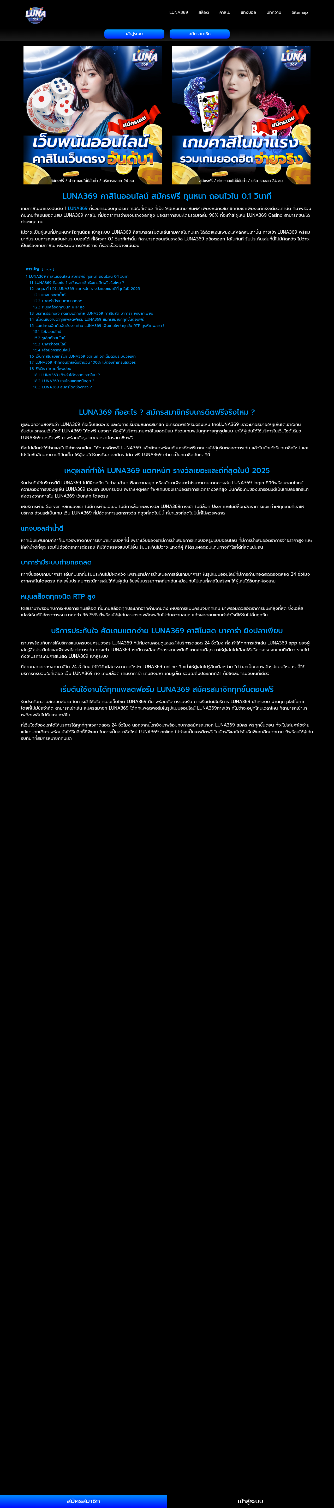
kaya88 (74, 1287)
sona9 (32, 1249)
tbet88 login (78, 1456)
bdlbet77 (108, 1193)
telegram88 (154, 1456)
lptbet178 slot (71, 1312)
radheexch (271, 1243)
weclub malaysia (217, 1475)
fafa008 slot (57, 1362)
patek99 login (183, 1400)
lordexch (50, 1249)
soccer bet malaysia (229, 1187)
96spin (247, 1375)
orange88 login (128, 1400)
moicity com (248, 1337)
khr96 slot (205, 1431)
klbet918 (95, 1299)
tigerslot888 (292, 1181)
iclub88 (244, 1231)
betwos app (183, 1406)
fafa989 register (289, 1249)
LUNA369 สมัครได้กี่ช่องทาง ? (74, 1106)
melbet (52, 1224)
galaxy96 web (177, 1425)
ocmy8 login (74, 1393)
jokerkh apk (89, 1431)
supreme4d (168, 1450)
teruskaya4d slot (215, 1456)
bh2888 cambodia (251, 1437)
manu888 (61, 1324)
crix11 (293, 1287)
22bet (197, 1243)
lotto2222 (52, 1381)
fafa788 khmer (188, 1418)
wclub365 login (107, 1475)
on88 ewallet (176, 1393)
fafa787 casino (245, 1356)
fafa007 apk (133, 1362)
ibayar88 (116, 1231)
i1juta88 (234, 1224)
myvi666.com (76, 1387)
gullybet (173, 1218)
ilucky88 (62, 1237)
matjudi (151, 1324)
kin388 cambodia (236, 1431)
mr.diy (92, 1343)
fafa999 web (84, 1349)
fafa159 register (41, 1418)
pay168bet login (217, 1400)
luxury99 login (222, 1375)
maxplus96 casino (277, 1324)
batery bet (252, 1293)
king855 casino (213, 1181)
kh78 (89, 1443)
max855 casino (178, 1324)
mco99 (262, 1331)
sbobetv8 (153, 1249)
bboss (54, 1193)
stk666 (197, 1443)
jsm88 (82, 1181)
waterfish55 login (71, 1475)
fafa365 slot (270, 1349)
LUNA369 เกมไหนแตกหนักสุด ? (77, 1091)
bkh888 (242, 1406)
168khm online (153, 1281)
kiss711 (240, 1287)
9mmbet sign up (144, 1268)
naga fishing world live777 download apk (162, 1368)
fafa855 (178, 1343)
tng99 (55, 1462)
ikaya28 (279, 1231)
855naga (34, 1268)
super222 (49, 1450)
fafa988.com (78, 1256)
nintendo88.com (276, 1387)
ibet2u (180, 1231)
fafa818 (213, 1418)
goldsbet (71, 1224)
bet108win (36, 1274)
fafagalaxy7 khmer (193, 1362)
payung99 (247, 1400)
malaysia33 (234, 1318)
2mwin (222, 1262)
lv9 (291, 1312)
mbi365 (154, 1331)
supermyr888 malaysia (130, 1450)
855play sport (61, 1268)
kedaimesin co (170, 1287)
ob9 (173, 1181)
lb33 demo (210, 1306)
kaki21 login (243, 1281)
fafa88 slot (56, 1356)
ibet (166, 1231)
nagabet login (171, 1387)
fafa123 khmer (114, 1356)
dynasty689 (201, 1412)
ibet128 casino (271, 1425)
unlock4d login (243, 1462)
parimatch (66, 1218)
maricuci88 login (91, 1324)
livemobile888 (263, 1306)
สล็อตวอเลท (220, 1256)
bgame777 (245, 1168)
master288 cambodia (149, 1437)
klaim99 (56, 1299)
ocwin (96, 1393)
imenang (101, 1237)
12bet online (64, 1262)
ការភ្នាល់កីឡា (295, 1368)
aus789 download (172, 1375)
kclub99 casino (137, 1287)
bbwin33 (72, 1193)
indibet (224, 1218)
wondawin (266, 1181)
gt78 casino (147, 1425)
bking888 (97, 1187)
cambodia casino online (132, 1256)
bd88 (90, 1193)
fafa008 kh (83, 1362)
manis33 (298, 1318)
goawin (228, 1243)
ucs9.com (214, 1462)
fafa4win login (156, 1418)
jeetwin (33, 1224)
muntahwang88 (122, 1381)
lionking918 (272, 1468)
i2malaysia (130, 1181)
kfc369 (287, 1256)
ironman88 (195, 1237)
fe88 (222, 1425)
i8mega (76, 1231)
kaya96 (92, 1287)
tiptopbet (35, 1462)
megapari (213, 1224)
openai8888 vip (93, 1400)
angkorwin (217, 1268)
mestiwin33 (152, 1337)
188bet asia (130, 1262)
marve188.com (126, 1324)
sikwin (90, 1224)
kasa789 (113, 1431)
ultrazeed (269, 1168)
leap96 (285, 1431)
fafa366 (95, 1418)
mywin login (141, 1387)
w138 (158, 1468)
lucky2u (134, 1443)
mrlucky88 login (199, 1312)
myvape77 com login (162, 1381)
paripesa (248, 1243)
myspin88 (49, 1387)
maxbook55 (208, 1324)
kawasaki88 (295, 1281)
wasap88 (247, 1475)
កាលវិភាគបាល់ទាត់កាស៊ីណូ (68, 1375)
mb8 (109, 1331)
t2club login (51, 1456)
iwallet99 (35, 1243)
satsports (163, 1243)
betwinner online (106, 1406)
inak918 (121, 1237)
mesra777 (128, 1337)
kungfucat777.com (78, 1306)
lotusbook (116, 1249)
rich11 (212, 1243)
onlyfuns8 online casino (50, 1400)
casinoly (230, 1293)
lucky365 (97, 1312)
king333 (197, 1287)
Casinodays (185, 1293)
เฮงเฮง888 (180, 1168)
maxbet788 (185, 1437)
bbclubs (36, 1193)
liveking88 (235, 1306)
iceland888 (222, 1231)
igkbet (261, 1231)
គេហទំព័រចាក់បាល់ (57, 1174)
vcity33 (52, 1468)
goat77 (187, 1181)
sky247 (242, 1218)
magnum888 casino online (141, 1318)
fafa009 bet (132, 1349)
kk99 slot (35, 1299)
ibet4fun (198, 1231)
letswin (188, 1306)
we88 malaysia (141, 1475)
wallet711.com (77, 1481)
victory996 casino (81, 1468)
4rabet (106, 1218)
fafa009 (108, 1349)
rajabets (297, 1218)
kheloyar (141, 1224)
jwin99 (208, 1281)
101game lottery (118, 1293)
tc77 (99, 1456)
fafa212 (249, 1343)
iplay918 (173, 1237)
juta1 (32, 1281)
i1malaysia (255, 1224)
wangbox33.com (241, 1468)
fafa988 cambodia (44, 1256)
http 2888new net (194, 1262)
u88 (184, 1462)
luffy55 (277, 1312)
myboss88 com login (225, 1381)
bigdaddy (122, 1243)
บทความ (273, 12)
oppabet (89, 1293)
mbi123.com (176, 1331)
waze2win (242, 1181)
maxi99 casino (215, 1437)
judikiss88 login (137, 1274)
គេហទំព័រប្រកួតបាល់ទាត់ (94, 1174)
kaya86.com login (45, 1287)
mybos (193, 1381)
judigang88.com (67, 1274)
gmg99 (81, 1425)
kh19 (129, 1431)
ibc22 (152, 1231)
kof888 (170, 1299)
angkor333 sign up (183, 1268)
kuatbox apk (193, 1299)
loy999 (214, 1368)
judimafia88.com (173, 1274)
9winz (181, 1243)
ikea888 (299, 1231)
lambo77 (266, 1431)
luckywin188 (255, 1312)
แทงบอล (248, 12)
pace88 (47, 1181)
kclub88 (110, 1287)
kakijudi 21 (269, 1281)
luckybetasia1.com (128, 1312)
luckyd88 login (164, 1312)
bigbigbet (209, 1406)
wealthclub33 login (179, 1475)
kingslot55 (219, 1287)
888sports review (43, 1293)
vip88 (108, 1468)
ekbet (194, 1224)
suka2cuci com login (228, 1443)
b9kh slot (287, 1268)
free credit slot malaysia (158, 1187)
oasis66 (33, 1393)
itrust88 (295, 1237)
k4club (66, 1181)
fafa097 (289, 1362)
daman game (39, 1218)
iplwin (191, 1218)
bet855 (33, 1168)
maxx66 (71, 1331)
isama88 (218, 1237)
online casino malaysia (263, 1174)
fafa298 (33, 1362)
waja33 (173, 1468)
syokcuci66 (268, 1450)
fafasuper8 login (265, 1418)
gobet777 (204, 1425)
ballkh (49, 1406)
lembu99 (169, 1306)
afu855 (32, 1406)
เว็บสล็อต (182, 1174)
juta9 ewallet (54, 1281)
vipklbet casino (133, 1468)
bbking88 (297, 1187)
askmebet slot (245, 1268)
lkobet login (110, 1443)
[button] (167, 1077)
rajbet (123, 1224)
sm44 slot (105, 1337)
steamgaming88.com (166, 1443)
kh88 (158, 1431)
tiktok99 (288, 1456)
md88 (278, 1331)
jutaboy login (185, 1281)
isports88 (274, 1237)
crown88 (96, 1412)
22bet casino (159, 1262)
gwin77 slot (242, 1425)
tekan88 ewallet (123, 1456)
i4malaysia (155, 1181)
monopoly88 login (283, 1337)
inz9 (157, 1237)
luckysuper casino (68, 1437)
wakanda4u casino (202, 1468)
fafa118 (283, 1343)
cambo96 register (44, 1412)
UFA (81, 1168)
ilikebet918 (39, 1237)
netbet (95, 1249)
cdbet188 (75, 1412)
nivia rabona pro (266, 1287)
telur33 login (182, 1456)
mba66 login (130, 1331)
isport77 (253, 1237)
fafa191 (108, 1343)
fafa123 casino (146, 1356)
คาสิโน (224, 12)
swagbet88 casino (235, 1450)
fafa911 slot (234, 1418)
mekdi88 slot (79, 1337)
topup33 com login (84, 1462)
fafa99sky (107, 1362)
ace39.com (65, 1368)
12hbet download (98, 1262)
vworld (33, 1187)
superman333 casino (83, 1450)
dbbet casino (173, 1412)
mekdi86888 (49, 1337)
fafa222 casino (255, 1249)
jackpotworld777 (64, 1243)
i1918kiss (96, 1231)
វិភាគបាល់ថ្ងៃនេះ (237, 1368)
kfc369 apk (37, 1262)
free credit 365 (268, 1187)
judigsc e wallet (102, 1274)
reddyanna (74, 1249)
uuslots (297, 1174)
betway (160, 1224)
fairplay (154, 1218)
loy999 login (38, 1368)
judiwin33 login (226, 1274)
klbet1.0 (75, 1299)
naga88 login (137, 1375)
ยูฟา (69, 1168)
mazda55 (92, 1331)
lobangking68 (40, 1312)
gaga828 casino (55, 1425)
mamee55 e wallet (267, 1318)
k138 (223, 1281)
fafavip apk (267, 1362)
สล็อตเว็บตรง (101, 1168)
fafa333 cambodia (183, 1349)
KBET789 (53, 1168)
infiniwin (140, 1237)
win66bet (269, 1475)
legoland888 (143, 1306)
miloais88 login (217, 1337)
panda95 (156, 1400)
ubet (196, 1462)
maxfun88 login (239, 1324)
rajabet (142, 1243)
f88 (275, 1412)
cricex (178, 1224)
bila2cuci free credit (63, 1187)
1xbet (122, 1218)
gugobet (276, 1218)
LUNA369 (179, 12)
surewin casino (198, 1450)
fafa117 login (201, 1343)
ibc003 (136, 1231)
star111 (292, 1243)
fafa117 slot (227, 1343)
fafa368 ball (37, 1349)
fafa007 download (234, 1362)
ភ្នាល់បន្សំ (35, 1375)
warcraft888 (38, 1475)
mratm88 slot (69, 1343)
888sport (88, 1268)
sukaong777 (265, 1443)
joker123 (196, 1256)
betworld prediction (147, 1406)
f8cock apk (294, 1412)
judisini (201, 1274)
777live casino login (252, 1262)
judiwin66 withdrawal (267, 1274)
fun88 (137, 1218)
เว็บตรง (230, 1174)
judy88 (299, 1274)
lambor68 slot (113, 1306)
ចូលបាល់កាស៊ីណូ (267, 1368)
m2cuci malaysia (59, 1318)
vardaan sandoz (154, 1293)
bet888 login (72, 1406)
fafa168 (212, 1349)
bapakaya (195, 1187)
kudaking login (41, 1306)
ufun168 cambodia (98, 1368)
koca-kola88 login (141, 1299)
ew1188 (261, 1412)
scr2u (292, 1224)
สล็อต (203, 12)
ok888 (51, 1393)
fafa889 (60, 1349)
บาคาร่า (259, 1199)
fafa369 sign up (122, 1418)
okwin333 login (144, 1393)
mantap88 (38, 1324)
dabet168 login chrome (132, 1412)
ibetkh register (58, 1431)
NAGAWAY (155, 1168)
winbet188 (50, 1481)
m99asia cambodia (84, 1381)
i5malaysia (55, 1231)
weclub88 (120, 1187)
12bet (258, 1218)
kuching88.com (288, 1299)
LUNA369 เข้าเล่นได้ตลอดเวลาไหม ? (82, 1077)
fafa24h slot (72, 1418)
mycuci (275, 1381)
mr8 (48, 1343)
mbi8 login (203, 1331)
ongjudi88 (294, 1393)
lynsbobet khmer (219, 1249)
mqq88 (33, 1343)
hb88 (199, 1375)
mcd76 (224, 1331)
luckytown (229, 1312)
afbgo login (270, 1375)
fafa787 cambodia (281, 1356)
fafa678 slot (215, 1356)
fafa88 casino (83, 1356)
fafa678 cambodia (182, 1356)
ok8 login (115, 1393)
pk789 (224, 1168)
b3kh (269, 1268)
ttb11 (111, 1462)
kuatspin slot (256, 1299)
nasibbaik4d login (207, 1387)
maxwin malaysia (43, 1331)
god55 (99, 1425)
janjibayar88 (96, 1243)
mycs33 (257, 1381)
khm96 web (179, 1431)
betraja (292, 1293)
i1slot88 (33, 1231)
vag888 (33, 1468)
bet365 (274, 1293)
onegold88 (203, 1393)
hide (47, 271)
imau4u (81, 1237)
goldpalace (120, 1425)
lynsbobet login (183, 1249)
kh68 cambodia (65, 1443)
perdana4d (272, 1400)
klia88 (114, 1299)
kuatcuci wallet (224, 1299)
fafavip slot (160, 1362)
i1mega (276, 1224)
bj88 (227, 1406)
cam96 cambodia (271, 1406)
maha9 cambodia (107, 1437)
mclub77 (243, 1331)
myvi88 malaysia (109, 1387)
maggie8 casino (95, 1318)
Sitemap (300, 12)
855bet (283, 1262)
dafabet (88, 1218)
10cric (207, 1218)
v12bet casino (275, 1462)
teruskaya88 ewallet (256, 1456)
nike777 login (242, 1387)
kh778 (144, 1431)
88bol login (112, 1268)
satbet (106, 1224)
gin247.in (209, 1293)
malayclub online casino (196, 1318)
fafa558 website (239, 1349)
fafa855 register (151, 1343)
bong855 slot (107, 1375)
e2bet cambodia (233, 1412)
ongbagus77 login (262, 1393)
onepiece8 (229, 1393)
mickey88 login (183, 1337)
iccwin (71, 1293)
